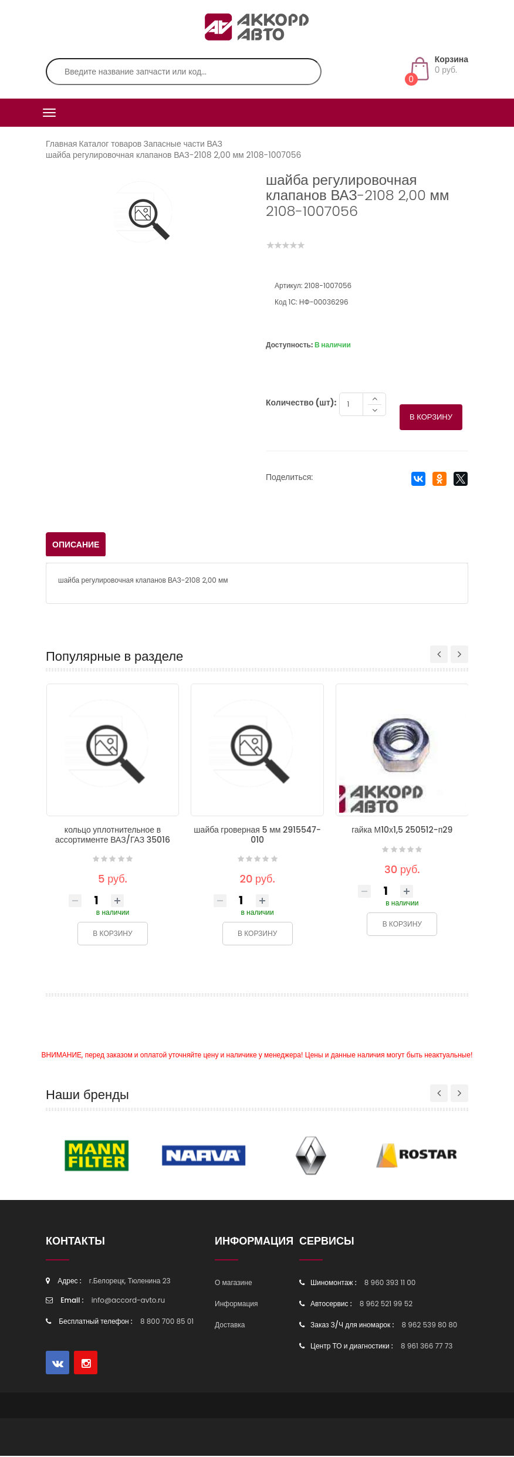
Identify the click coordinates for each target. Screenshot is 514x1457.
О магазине (233, 1284)
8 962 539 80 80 (429, 1326)
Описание (75, 546)
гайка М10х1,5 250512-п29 (401, 831)
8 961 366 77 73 (426, 1347)
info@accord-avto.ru (128, 1301)
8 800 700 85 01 (167, 1322)
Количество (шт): (301, 403)
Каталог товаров (110, 144)
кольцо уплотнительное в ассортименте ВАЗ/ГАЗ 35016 (112, 836)
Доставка (230, 1326)
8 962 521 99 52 (386, 1305)
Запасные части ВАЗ (182, 144)
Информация (236, 1305)
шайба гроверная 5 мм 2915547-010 (257, 836)
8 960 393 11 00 (390, 1284)
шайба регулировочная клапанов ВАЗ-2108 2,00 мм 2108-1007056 (173, 155)
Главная (61, 144)
